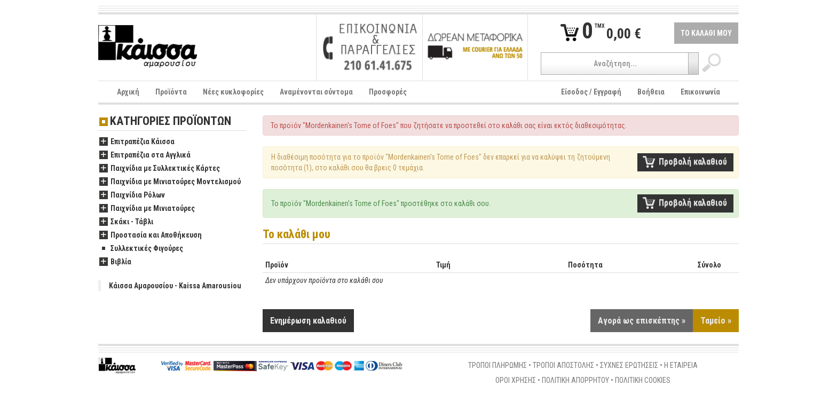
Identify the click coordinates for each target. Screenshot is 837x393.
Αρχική (128, 92)
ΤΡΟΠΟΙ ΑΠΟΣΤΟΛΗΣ (563, 365)
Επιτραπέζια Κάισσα (137, 142)
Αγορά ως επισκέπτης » (641, 321)
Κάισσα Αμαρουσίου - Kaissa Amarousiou (175, 285)
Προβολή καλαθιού (693, 161)
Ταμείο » (715, 321)
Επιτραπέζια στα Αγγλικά (145, 155)
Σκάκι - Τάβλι (126, 222)
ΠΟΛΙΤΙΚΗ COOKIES (642, 380)
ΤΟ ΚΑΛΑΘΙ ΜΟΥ (706, 33)
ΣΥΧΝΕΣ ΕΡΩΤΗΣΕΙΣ (629, 365)
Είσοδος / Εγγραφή (591, 92)
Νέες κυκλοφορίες (233, 92)
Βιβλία (115, 262)
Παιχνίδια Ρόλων (132, 195)
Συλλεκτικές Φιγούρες (141, 249)
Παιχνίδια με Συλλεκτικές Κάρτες (159, 169)
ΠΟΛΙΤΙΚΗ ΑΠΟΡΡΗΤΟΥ (575, 380)
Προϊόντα (171, 92)
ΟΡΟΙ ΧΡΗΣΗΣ (515, 380)
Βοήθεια (651, 92)
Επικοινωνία (700, 92)
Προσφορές (388, 92)
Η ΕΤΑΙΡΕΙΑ (681, 365)
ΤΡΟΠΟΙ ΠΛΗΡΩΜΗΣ (497, 365)
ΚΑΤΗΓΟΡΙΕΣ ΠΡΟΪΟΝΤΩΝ (170, 121)
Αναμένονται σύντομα (316, 92)
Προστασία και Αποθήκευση (150, 235)
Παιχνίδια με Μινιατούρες (147, 209)
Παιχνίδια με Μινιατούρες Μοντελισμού (170, 182)
